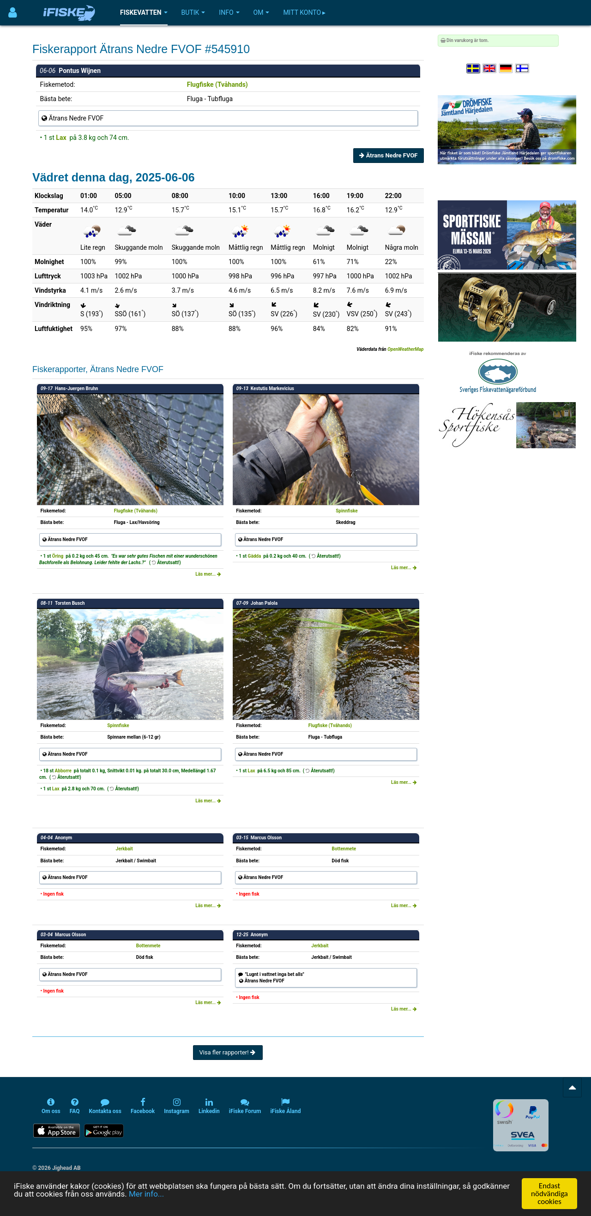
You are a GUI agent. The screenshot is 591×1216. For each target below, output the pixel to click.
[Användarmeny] (12, 12)
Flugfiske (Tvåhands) (217, 84)
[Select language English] (490, 68)
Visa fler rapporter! (228, 1052)
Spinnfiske (347, 510)
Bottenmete (344, 848)
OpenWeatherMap (405, 349)
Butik (193, 12)
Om (261, 12)
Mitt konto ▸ (304, 12)
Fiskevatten (144, 12)
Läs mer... (208, 574)
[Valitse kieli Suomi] (522, 68)
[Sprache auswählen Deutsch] (506, 68)
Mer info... (146, 1195)
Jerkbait (124, 848)
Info (229, 12)
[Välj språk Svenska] (473, 68)
